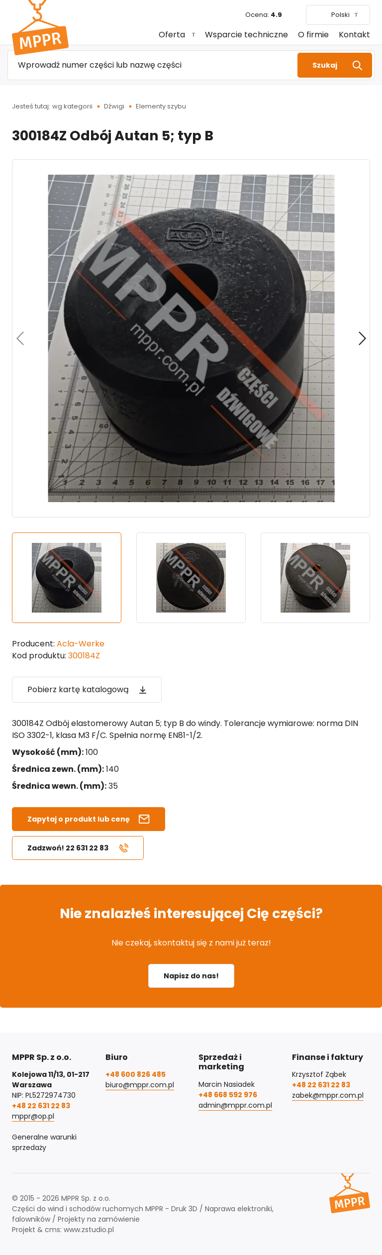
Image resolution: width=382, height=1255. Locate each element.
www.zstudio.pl (89, 1230)
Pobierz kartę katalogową (78, 689)
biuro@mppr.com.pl (139, 1085)
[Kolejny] (362, 338)
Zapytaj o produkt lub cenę (78, 819)
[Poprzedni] (19, 338)
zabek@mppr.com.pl (328, 1095)
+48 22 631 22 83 (41, 1106)
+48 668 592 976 (227, 1095)
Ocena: (263, 14)
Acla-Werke (80, 643)
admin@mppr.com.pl (235, 1105)
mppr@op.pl (33, 1116)
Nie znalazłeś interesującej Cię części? (191, 913)
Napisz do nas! (191, 976)
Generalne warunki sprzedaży (44, 1142)
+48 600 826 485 (135, 1074)
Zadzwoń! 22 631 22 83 (67, 848)
